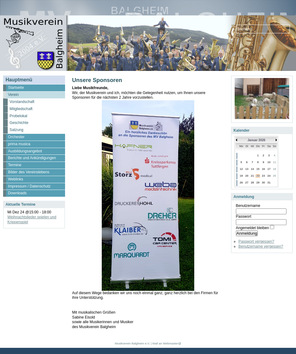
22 (257, 175)
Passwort (243, 216)
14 (252, 169)
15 (257, 169)
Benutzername (248, 206)
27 (247, 182)
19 (241, 175)
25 (274, 175)
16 (263, 169)
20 (247, 175)
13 (247, 169)
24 (268, 175)
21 (252, 175)
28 (252, 182)
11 (274, 162)
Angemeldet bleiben (252, 228)
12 (241, 169)
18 (274, 169)
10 (268, 162)
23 (263, 175)
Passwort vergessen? (256, 241)
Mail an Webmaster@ (166, 343)
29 (257, 182)
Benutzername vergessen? (260, 246)
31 (268, 182)
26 (241, 182)
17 (268, 169)
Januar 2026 (256, 140)
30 (263, 182)
